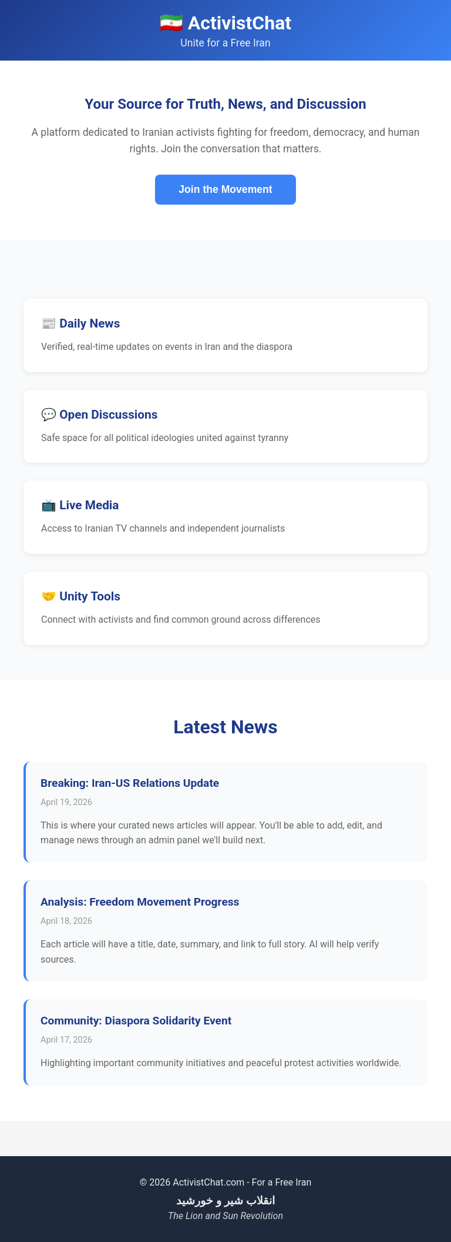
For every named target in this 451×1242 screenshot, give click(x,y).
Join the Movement (225, 189)
